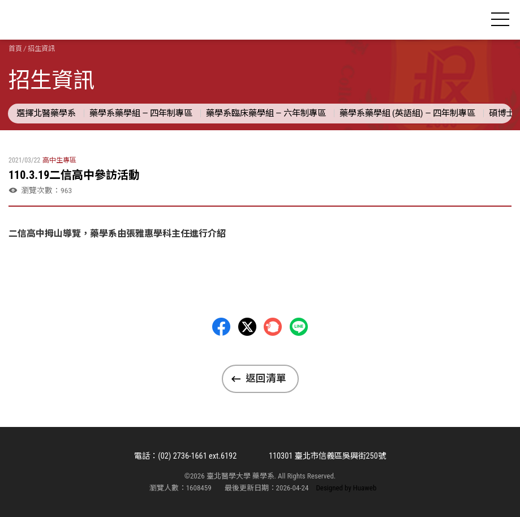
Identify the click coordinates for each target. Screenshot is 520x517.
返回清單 (266, 378)
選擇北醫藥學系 (46, 113)
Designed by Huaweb (346, 488)
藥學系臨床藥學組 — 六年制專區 (266, 113)
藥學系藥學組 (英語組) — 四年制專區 (407, 113)
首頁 (15, 49)
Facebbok (221, 327)
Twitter (247, 327)
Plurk (273, 327)
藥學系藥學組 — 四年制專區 (140, 113)
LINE (299, 327)
